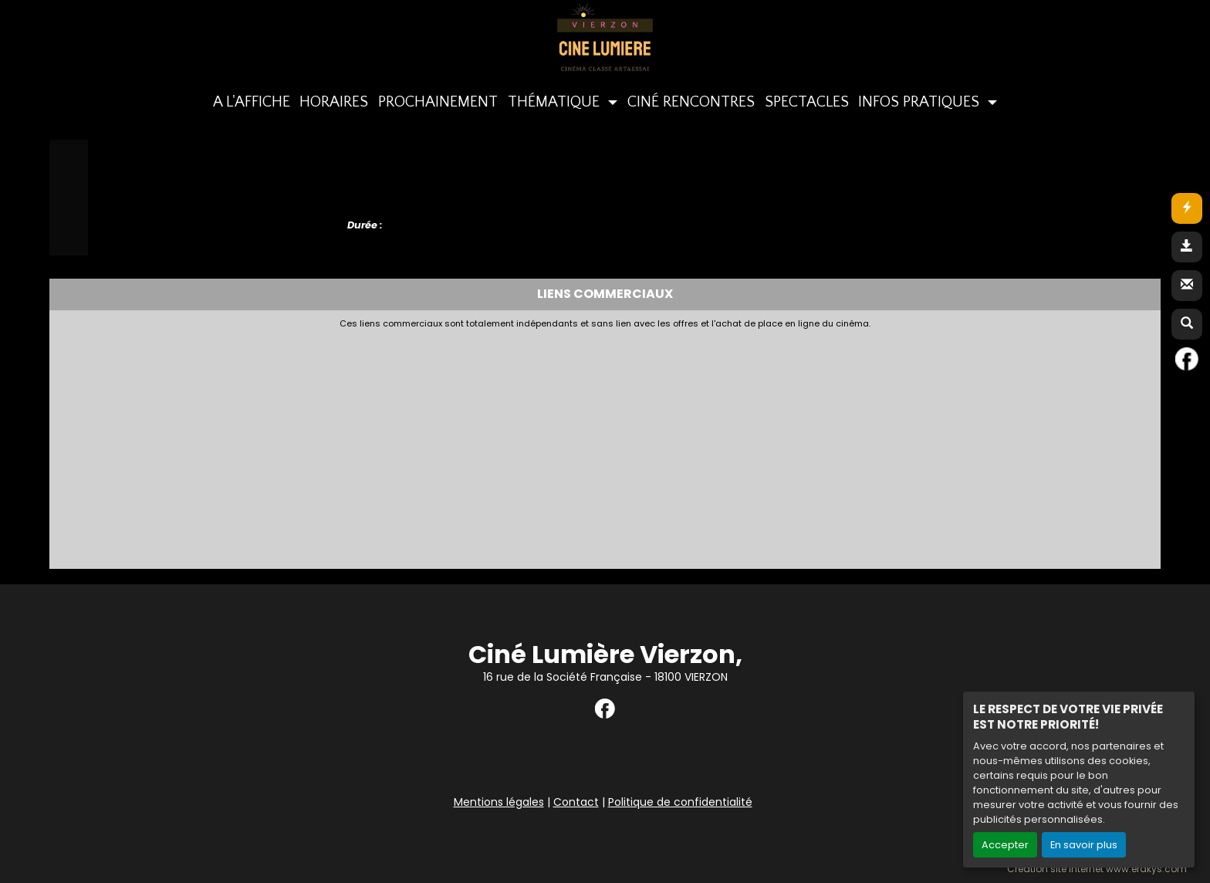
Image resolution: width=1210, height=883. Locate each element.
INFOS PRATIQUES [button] (920, 101)
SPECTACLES (807, 101)
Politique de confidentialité (680, 802)
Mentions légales (499, 802)
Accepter (1005, 844)
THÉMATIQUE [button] (555, 101)
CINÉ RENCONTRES (691, 101)
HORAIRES (333, 101)
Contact (576, 802)
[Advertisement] (431, 445)
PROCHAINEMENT (438, 101)
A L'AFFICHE (251, 101)
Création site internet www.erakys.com (1097, 869)
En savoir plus (1083, 844)
